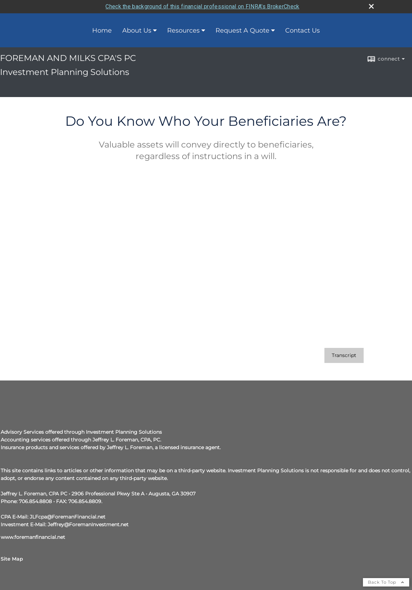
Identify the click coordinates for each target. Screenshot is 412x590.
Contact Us (302, 30)
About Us (136, 30)
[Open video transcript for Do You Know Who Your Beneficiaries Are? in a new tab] (344, 355)
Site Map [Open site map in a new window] (12, 559)
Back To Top (386, 582)
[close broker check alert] (371, 6)
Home (102, 30)
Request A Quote (242, 30)
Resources (183, 30)
